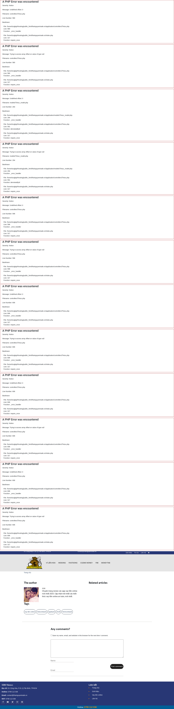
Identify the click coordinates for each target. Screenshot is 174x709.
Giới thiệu (95, 691)
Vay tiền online (97, 695)
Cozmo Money (86, 563)
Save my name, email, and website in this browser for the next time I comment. (80, 635)
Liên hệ (94, 698)
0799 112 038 (13, 692)
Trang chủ (27, 572)
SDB (43, 588)
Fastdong (73, 563)
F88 (97, 563)
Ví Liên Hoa (50, 563)
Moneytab (105, 563)
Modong (62, 563)
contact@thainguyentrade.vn (17, 695)
